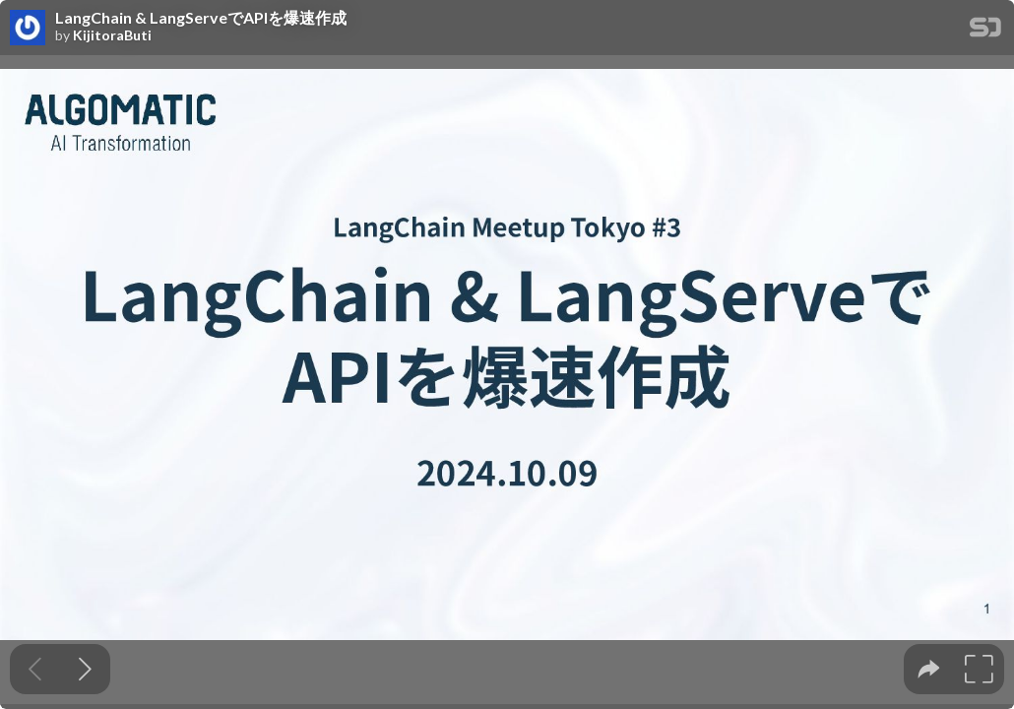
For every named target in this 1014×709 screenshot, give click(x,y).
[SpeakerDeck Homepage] (985, 31)
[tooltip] (929, 669)
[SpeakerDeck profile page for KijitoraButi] (27, 28)
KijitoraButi (112, 35)
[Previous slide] (35, 669)
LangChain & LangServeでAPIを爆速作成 (201, 18)
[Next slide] (85, 669)
